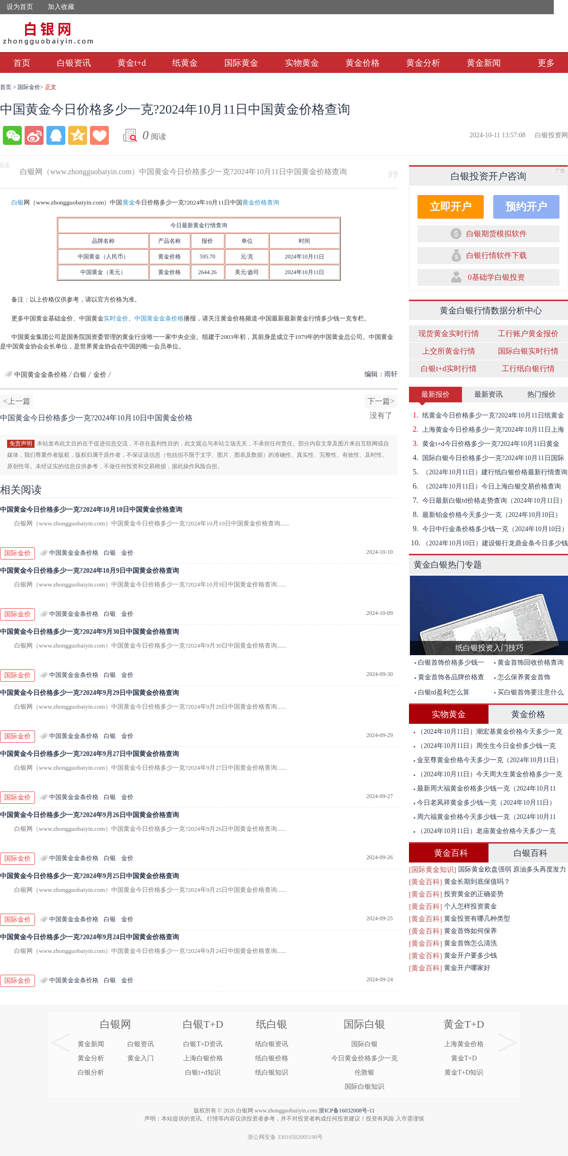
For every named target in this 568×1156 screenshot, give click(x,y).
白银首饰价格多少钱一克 (447, 664)
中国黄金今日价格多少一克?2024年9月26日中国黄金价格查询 (89, 814)
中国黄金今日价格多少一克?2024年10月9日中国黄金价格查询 (89, 570)
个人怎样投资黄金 (470, 906)
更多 (546, 63)
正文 (50, 87)
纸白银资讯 (271, 1044)
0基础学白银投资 (496, 277)
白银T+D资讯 (202, 1044)
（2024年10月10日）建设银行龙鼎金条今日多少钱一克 (488, 543)
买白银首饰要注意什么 (529, 692)
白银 (17, 202)
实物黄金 (302, 63)
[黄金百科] (425, 882)
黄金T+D (464, 1024)
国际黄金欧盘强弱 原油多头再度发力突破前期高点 (512, 871)
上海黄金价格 (464, 1044)
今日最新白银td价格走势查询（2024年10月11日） (487, 500)
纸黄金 (185, 63)
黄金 (129, 202)
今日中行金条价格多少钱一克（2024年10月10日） (488, 529)
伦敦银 (364, 1072)
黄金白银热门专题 (448, 564)
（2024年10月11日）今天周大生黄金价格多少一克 (488, 774)
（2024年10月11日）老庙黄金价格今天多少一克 (485, 831)
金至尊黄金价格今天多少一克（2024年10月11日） (488, 760)
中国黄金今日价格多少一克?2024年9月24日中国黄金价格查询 (89, 937)
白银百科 (531, 853)
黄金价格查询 (260, 202)
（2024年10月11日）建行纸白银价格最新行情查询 (488, 472)
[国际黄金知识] (432, 869)
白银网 (115, 1024)
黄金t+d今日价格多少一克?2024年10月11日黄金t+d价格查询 (484, 443)
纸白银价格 (271, 1058)
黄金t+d (131, 63)
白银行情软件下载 (496, 255)
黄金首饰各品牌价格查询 (447, 679)
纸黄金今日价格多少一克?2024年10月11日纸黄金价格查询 (486, 415)
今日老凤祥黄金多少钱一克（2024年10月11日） (485, 802)
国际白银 (364, 1024)
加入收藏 (61, 6)
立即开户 (450, 207)
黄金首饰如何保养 (470, 930)
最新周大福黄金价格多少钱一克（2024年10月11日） (482, 790)
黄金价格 (363, 63)
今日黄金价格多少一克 (364, 1058)
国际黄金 (241, 63)
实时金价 (116, 318)
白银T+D (203, 1024)
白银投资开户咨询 (488, 176)
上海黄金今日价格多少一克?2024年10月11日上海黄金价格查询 (486, 429)
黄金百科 (451, 853)
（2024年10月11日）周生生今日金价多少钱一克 (485, 745)
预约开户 (526, 207)
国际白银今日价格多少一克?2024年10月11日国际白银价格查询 (486, 458)
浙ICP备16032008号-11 (346, 1110)
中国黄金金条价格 (159, 318)
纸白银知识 (271, 1072)
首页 (21, 63)
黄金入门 (140, 1058)
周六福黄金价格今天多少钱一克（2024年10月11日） (482, 818)
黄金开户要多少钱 (470, 955)
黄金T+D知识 (464, 1072)
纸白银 (271, 1024)
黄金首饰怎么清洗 (470, 943)
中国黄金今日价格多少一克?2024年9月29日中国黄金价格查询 (89, 692)
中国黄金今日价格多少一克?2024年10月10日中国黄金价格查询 (91, 509)
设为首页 (20, 6)
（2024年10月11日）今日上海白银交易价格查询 (485, 486)
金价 (169, 256)
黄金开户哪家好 (467, 967)
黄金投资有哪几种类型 (477, 918)
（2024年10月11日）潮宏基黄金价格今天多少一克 (488, 731)
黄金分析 (423, 63)
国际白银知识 (364, 1086)
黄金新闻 (484, 63)
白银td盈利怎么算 (442, 692)
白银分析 (91, 1072)
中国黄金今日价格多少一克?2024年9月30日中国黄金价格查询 (89, 631)
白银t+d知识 (203, 1072)
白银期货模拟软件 (496, 234)
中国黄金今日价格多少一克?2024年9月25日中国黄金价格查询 (89, 876)
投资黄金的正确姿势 (474, 894)
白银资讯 (74, 63)
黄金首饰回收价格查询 (529, 662)
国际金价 (29, 87)
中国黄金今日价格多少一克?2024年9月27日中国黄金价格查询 (89, 753)
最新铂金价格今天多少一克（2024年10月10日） (485, 514)
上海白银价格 (203, 1058)
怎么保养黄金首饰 (522, 677)
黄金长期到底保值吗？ (477, 881)
